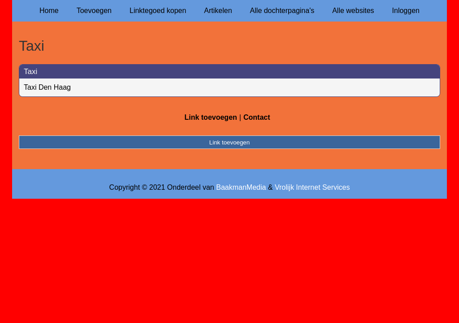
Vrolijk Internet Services (312, 187)
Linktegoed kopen (158, 10)
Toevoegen (94, 10)
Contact (256, 117)
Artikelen (218, 10)
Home (49, 10)
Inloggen (406, 10)
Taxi (30, 71)
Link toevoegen (210, 117)
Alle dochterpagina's (282, 10)
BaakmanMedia (241, 187)
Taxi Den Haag (47, 87)
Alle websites (353, 10)
